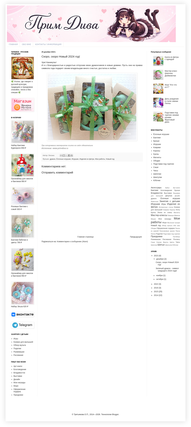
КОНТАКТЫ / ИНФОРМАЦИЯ (48, 44)
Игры (16, 338)
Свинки (159, 242)
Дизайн (17, 379)
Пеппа (153, 234)
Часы (155, 170)
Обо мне (176, 225)
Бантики (157, 137)
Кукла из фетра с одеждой (172, 58)
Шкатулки (157, 177)
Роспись (176, 239)
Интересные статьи (166, 207)
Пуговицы (176, 236)
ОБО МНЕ (26, 44)
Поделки (17, 348)
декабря (159, 259)
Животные (154, 201)
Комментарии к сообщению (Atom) (72, 241)
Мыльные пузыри (173, 222)
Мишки (153, 219)
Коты (178, 210)
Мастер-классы (159, 215)
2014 (156, 295)
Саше (155, 167)
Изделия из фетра (86, 159)
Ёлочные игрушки (63, 159)
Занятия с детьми (169, 201)
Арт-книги (18, 366)
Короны (156, 151)
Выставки (18, 376)
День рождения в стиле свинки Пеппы (172, 101)
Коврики (157, 147)
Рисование (18, 355)
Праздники (18, 395)
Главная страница (85, 237)
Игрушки (75, 159)
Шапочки (157, 174)
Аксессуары (156, 187)
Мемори (171, 215)
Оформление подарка (20, 390)
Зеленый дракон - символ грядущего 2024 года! (167, 269)
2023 (156, 256)
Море (16, 386)
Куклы (156, 154)
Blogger (115, 414)
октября (159, 279)
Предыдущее (136, 237)
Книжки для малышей (23, 342)
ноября (159, 275)
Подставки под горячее (163, 164)
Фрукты (165, 242)
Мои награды (19, 382)
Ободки (156, 161)
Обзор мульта (20, 345)
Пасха (177, 231)
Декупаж (168, 196)
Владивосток (19, 373)
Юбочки (156, 180)
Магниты (157, 157)
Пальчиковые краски (167, 231)
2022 (156, 284)
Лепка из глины (164, 213)
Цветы (172, 242)
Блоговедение (20, 369)
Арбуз (167, 188)
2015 (156, 291)
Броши (156, 141)
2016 (156, 288)
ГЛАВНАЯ (13, 44)
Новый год (110, 159)
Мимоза (177, 215)
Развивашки (19, 352)
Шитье (161, 244)
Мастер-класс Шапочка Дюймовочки (171, 73)
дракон (53, 159)
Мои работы (100, 159)
